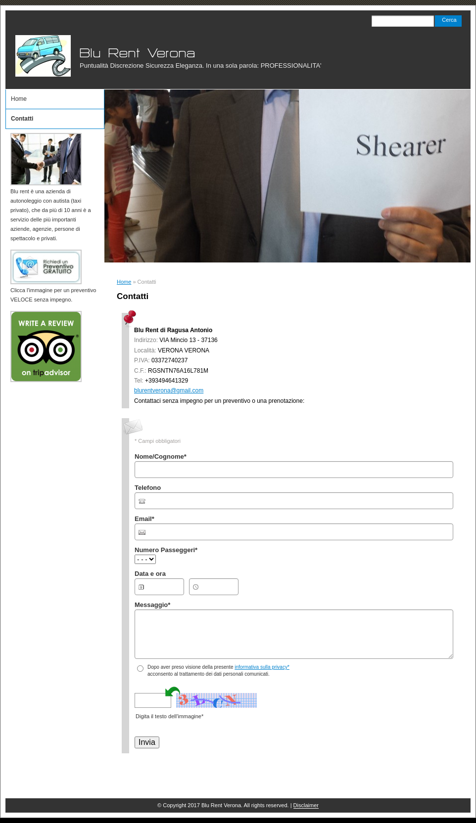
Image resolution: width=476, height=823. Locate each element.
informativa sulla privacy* (262, 667)
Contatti (22, 118)
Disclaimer (306, 805)
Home (124, 282)
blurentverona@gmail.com (168, 390)
